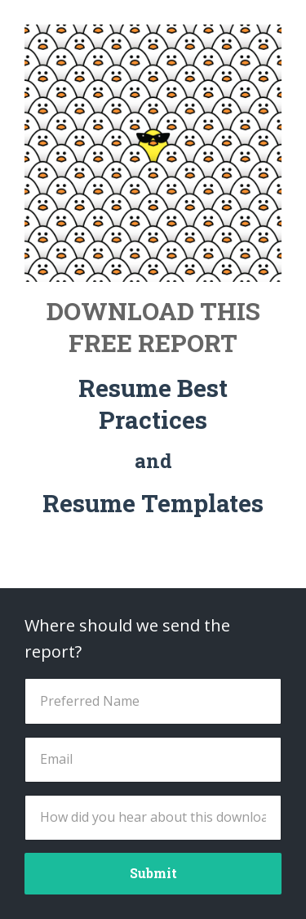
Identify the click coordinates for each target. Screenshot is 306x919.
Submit (153, 872)
